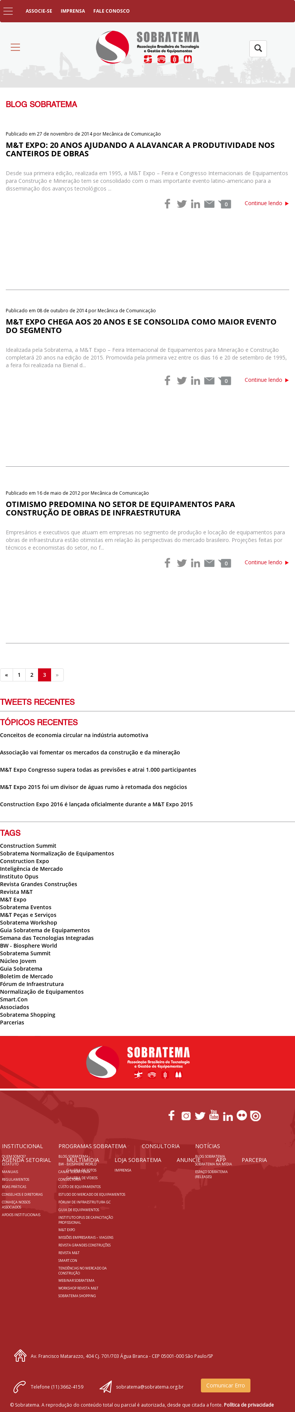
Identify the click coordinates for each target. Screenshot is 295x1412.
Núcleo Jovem (18, 961)
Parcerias (12, 1022)
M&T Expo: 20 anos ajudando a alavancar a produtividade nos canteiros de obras (140, 149)
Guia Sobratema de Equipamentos (45, 930)
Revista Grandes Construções (38, 884)
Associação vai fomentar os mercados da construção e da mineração (90, 752)
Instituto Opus (19, 876)
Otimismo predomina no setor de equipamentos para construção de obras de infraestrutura (120, 508)
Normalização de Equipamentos (42, 991)
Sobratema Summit (25, 953)
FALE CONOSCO (111, 11)
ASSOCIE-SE (39, 11)
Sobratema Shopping (27, 1014)
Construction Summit (28, 845)
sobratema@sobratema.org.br (150, 1387)
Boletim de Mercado (26, 976)
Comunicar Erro (225, 1385)
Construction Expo (24, 861)
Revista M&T (16, 891)
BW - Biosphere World (28, 945)
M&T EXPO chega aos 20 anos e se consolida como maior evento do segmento (141, 326)
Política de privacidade (249, 1405)
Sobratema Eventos (25, 907)
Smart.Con (14, 999)
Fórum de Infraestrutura (32, 984)
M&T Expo (13, 899)
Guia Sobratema (21, 968)
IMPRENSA (73, 11)
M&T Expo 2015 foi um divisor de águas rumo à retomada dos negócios (93, 787)
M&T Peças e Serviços (28, 914)
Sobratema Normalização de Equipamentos (57, 853)
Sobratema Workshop (28, 922)
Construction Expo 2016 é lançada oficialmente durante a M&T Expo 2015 (96, 804)
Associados (14, 1007)
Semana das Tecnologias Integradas (47, 937)
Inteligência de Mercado (31, 868)
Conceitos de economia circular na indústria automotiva (74, 735)
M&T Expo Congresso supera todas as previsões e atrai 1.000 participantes (98, 769)
